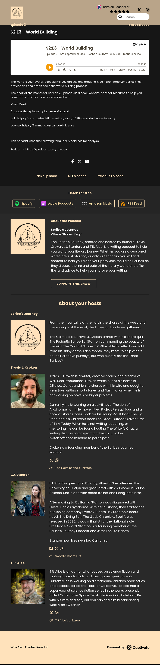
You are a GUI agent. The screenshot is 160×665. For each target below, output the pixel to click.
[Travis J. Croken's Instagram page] (55, 461)
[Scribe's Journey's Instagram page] (145, 10)
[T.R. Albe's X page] (51, 614)
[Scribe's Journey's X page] (139, 10)
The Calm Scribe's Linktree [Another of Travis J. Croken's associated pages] (70, 469)
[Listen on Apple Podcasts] (57, 204)
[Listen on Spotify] (22, 204)
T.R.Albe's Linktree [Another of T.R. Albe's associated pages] (64, 622)
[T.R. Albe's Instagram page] (55, 614)
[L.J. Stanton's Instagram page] (59, 549)
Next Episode (47, 176)
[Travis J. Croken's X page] (51, 461)
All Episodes (77, 176)
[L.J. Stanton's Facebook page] (51, 549)
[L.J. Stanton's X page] (55, 549)
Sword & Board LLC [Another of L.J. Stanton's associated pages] (65, 557)
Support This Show (74, 285)
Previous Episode (110, 176)
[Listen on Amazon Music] (97, 204)
